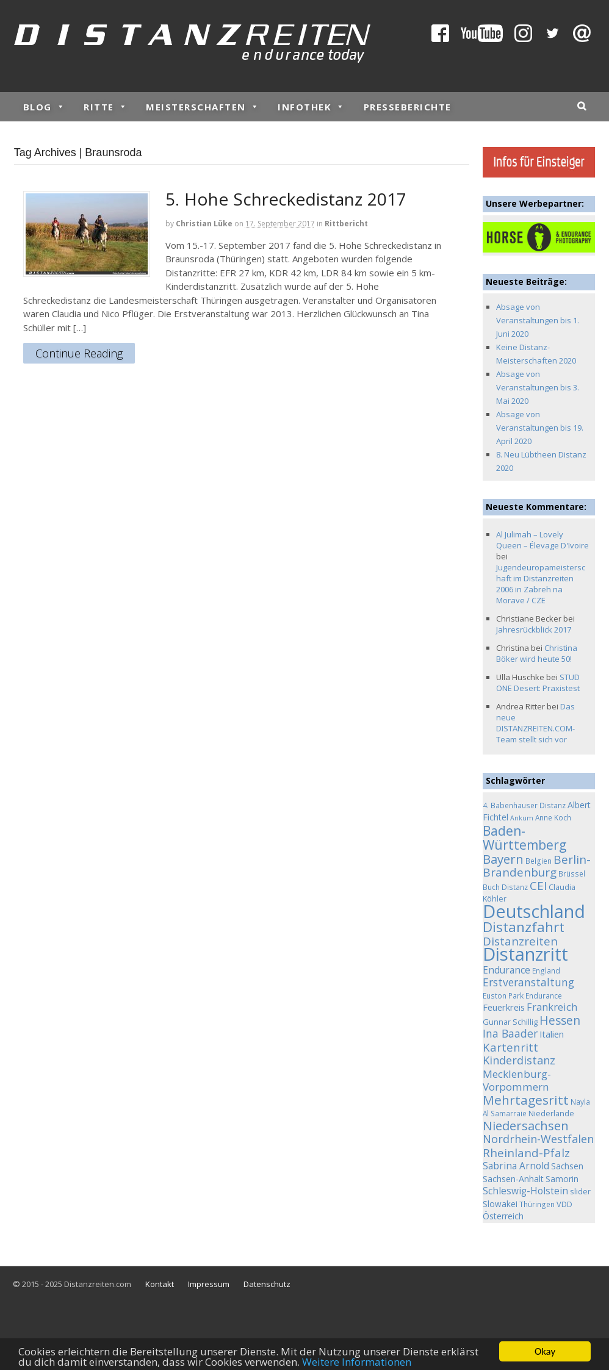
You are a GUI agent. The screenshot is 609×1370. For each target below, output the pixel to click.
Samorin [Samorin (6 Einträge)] (562, 1179)
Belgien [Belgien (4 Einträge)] (538, 861)
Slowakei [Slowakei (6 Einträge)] (500, 1204)
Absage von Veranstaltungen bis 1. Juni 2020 (537, 320)
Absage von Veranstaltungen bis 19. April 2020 (539, 428)
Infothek (311, 107)
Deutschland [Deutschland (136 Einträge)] (534, 911)
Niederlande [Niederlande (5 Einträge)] (551, 1113)
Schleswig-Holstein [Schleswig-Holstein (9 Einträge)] (525, 1191)
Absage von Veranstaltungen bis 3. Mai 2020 (537, 387)
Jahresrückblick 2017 (533, 629)
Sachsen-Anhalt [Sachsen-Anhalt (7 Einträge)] (513, 1179)
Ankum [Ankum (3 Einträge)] (521, 818)
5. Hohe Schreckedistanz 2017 (285, 198)
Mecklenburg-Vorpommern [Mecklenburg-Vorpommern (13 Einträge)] (517, 1080)
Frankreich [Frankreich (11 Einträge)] (552, 1007)
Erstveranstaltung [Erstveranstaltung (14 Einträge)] (528, 982)
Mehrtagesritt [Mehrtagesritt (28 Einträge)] (526, 1099)
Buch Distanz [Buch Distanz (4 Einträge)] (505, 887)
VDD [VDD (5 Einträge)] (564, 1204)
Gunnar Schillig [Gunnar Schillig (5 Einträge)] (510, 1021)
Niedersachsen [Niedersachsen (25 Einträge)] (526, 1125)
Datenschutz (266, 1284)
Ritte (106, 107)
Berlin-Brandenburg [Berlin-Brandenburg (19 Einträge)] (537, 866)
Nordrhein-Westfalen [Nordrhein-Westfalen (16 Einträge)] (538, 1139)
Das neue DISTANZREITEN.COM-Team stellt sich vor (535, 723)
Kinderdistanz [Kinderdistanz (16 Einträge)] (519, 1060)
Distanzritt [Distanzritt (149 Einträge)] (525, 954)
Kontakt (159, 1284)
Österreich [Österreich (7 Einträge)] (503, 1216)
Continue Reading (79, 353)
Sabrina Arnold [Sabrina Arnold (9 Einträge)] (516, 1166)
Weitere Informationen (356, 1362)
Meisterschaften (202, 107)
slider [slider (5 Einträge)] (580, 1191)
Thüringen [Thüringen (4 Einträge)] (537, 1204)
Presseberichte (408, 107)
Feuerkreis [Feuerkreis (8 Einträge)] (504, 1007)
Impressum (208, 1284)
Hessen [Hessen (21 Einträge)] (559, 1020)
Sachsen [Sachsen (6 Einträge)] (567, 1166)
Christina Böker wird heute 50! (536, 653)
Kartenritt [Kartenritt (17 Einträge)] (510, 1047)
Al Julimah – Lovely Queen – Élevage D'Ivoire (542, 540)
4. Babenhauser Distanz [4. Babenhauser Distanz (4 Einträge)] (524, 805)
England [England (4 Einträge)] (546, 970)
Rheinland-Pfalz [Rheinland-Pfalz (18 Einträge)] (526, 1152)
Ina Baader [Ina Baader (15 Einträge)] (510, 1033)
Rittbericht (346, 223)
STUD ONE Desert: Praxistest (538, 683)
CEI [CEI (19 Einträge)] (538, 886)
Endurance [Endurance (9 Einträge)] (506, 970)
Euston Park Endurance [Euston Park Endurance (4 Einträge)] (522, 995)
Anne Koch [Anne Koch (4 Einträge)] (553, 817)
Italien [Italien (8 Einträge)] (551, 1034)
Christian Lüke (204, 223)
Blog (44, 107)
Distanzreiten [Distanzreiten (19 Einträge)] (520, 941)
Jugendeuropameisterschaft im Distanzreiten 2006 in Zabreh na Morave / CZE (540, 584)
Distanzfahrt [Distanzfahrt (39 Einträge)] (523, 926)
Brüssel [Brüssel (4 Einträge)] (571, 873)
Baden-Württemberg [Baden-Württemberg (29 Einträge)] (524, 838)
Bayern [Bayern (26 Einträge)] (503, 858)
